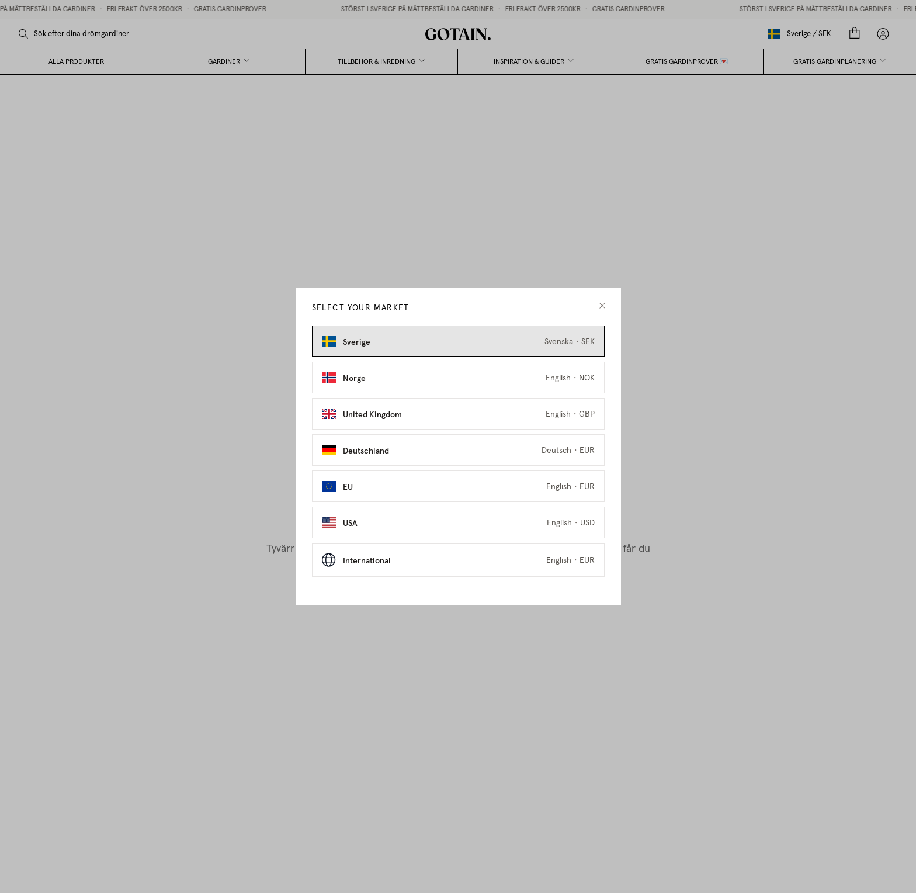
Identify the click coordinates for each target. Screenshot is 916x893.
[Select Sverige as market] (458, 341)
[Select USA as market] (458, 522)
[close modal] (602, 306)
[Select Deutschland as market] (458, 450)
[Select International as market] (458, 560)
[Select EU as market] (458, 486)
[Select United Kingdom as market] (458, 414)
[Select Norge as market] (458, 377)
